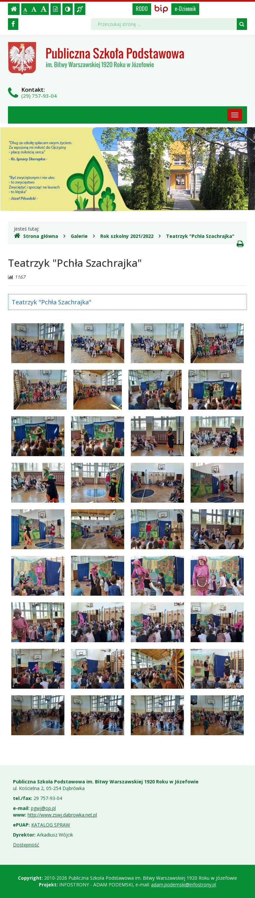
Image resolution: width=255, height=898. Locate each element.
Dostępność (26, 845)
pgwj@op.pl (43, 808)
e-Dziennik (185, 9)
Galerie (79, 236)
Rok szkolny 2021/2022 (126, 236)
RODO (142, 9)
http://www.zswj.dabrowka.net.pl (62, 815)
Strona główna (36, 236)
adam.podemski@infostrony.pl (183, 884)
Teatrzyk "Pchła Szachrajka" (200, 236)
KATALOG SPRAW (50, 825)
